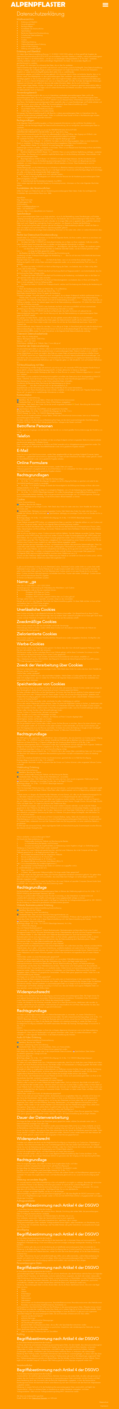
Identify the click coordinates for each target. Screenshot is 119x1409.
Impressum (104, 1406)
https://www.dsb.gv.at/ (55, 326)
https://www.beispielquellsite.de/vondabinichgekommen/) (36, 863)
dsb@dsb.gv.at (32, 343)
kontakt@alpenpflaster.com (30, 206)
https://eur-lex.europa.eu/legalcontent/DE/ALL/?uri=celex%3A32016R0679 (43, 136)
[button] (105, 5)
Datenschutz (104, 1402)
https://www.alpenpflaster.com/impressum (39, 211)
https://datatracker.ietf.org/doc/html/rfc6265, (33, 659)
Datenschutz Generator (39, 1398)
